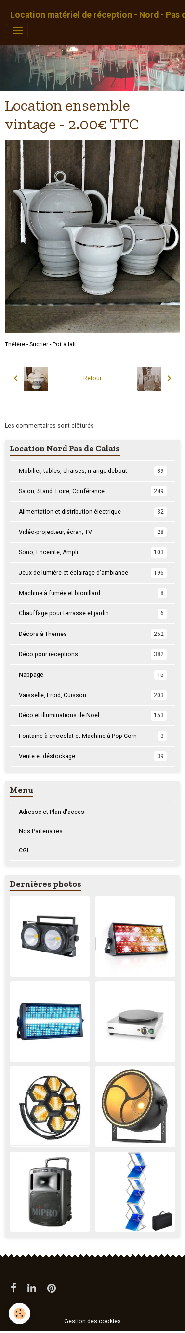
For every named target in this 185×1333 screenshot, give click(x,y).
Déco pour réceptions (93, 654)
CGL (24, 850)
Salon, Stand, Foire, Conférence (93, 491)
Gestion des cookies (92, 1321)
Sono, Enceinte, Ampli (93, 552)
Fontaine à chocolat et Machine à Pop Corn (93, 736)
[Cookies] (19, 1313)
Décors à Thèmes (93, 634)
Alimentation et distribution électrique (93, 512)
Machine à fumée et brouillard (93, 593)
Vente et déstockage (93, 756)
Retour (92, 378)
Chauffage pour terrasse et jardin (93, 613)
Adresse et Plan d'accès (51, 812)
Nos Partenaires (41, 831)
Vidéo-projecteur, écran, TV (93, 532)
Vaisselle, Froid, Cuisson (93, 695)
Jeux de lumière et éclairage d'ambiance (93, 573)
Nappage (93, 675)
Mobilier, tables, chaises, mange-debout (93, 471)
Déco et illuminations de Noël (93, 715)
